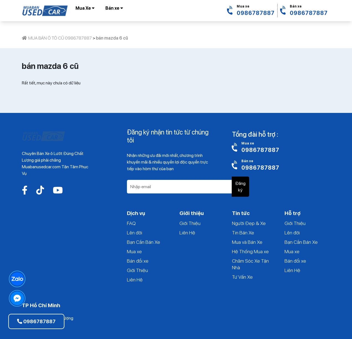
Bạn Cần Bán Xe (143, 242)
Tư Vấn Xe (242, 277)
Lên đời (134, 233)
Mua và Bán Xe (247, 242)
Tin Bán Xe (243, 233)
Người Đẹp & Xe (249, 223)
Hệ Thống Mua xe (250, 251)
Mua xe (134, 251)
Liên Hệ (135, 280)
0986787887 (36, 321)
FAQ (131, 223)
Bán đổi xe (137, 261)
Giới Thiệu (137, 270)
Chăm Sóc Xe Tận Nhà (250, 264)
